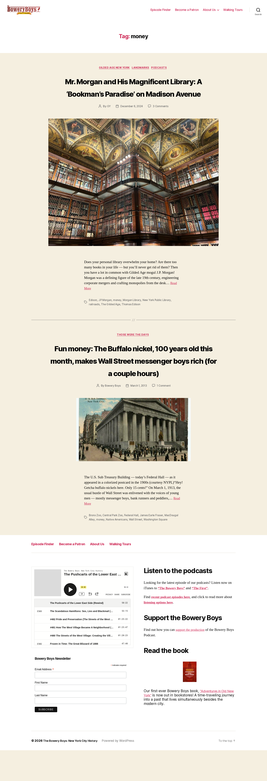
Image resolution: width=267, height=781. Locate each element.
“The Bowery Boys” (173, 618)
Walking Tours (233, 12)
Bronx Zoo (95, 546)
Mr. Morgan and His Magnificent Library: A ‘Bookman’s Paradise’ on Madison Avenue (133, 99)
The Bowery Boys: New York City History (72, 771)
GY (108, 124)
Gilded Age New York (113, 73)
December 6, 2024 (131, 124)
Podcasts (161, 73)
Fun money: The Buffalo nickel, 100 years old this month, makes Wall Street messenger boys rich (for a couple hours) (133, 384)
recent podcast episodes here (172, 627)
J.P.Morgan (105, 318)
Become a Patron (187, 12)
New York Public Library (158, 318)
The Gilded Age (111, 322)
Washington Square (157, 550)
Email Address (44, 700)
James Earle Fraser (154, 546)
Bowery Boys (112, 416)
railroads (94, 322)
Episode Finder (161, 12)
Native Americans (117, 550)
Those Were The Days (133, 353)
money (118, 318)
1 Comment (164, 416)
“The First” (204, 618)
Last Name (41, 726)
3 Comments (161, 124)
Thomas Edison (132, 322)
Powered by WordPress (122, 771)
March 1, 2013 (139, 416)
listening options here (169, 633)
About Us (209, 12)
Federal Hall (133, 546)
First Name (41, 713)
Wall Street (137, 550)
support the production (192, 660)
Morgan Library (133, 318)
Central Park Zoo (113, 546)
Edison (93, 318)
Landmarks (141, 73)
